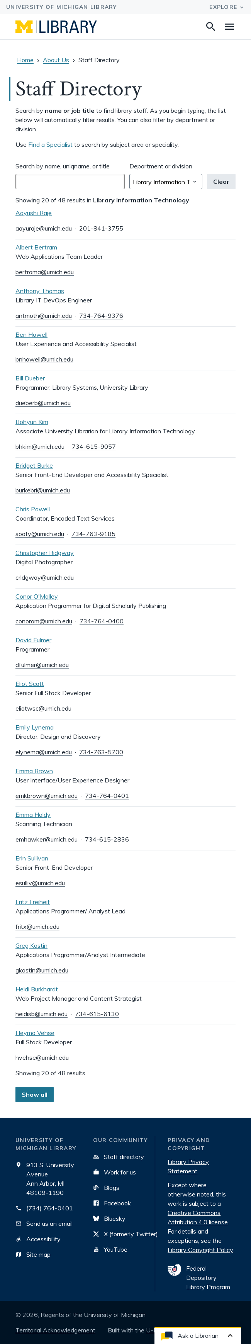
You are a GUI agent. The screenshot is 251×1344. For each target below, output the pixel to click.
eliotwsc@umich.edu (43, 708)
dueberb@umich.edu (43, 403)
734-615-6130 (97, 1014)
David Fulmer (33, 640)
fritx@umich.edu (37, 926)
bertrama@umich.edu (44, 272)
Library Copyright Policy (200, 1250)
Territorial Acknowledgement (55, 1330)
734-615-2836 (107, 839)
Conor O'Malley (36, 596)
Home (25, 60)
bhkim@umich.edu (39, 446)
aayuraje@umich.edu (43, 228)
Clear (221, 181)
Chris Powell (32, 509)
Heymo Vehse (34, 1033)
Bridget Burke (34, 465)
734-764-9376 (101, 315)
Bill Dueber (30, 378)
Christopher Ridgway (44, 553)
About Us (56, 60)
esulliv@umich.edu (40, 883)
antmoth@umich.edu (43, 315)
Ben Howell (31, 334)
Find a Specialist (50, 144)
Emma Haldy (33, 814)
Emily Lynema (34, 727)
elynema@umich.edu (43, 752)
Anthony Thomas (39, 291)
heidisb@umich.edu (41, 1014)
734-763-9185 (93, 534)
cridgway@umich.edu (44, 577)
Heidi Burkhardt (36, 989)
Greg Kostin (31, 945)
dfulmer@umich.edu (42, 665)
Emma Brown (34, 771)
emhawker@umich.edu (46, 839)
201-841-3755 (101, 228)
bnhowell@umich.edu (44, 359)
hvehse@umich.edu (42, 1057)
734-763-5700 (101, 752)
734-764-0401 (107, 795)
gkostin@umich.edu (41, 970)
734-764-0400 (102, 621)
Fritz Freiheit (32, 902)
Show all (34, 1094)
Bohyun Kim (31, 422)
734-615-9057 (94, 446)
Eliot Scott (29, 683)
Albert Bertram (36, 247)
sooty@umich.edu (39, 534)
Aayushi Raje (33, 213)
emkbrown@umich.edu (46, 795)
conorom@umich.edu (43, 621)
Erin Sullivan (31, 858)
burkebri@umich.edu (42, 490)
